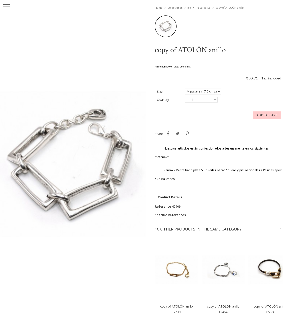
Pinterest (187, 133)
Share (168, 133)
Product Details (170, 197)
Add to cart (267, 115)
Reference (163, 206)
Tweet (177, 133)
